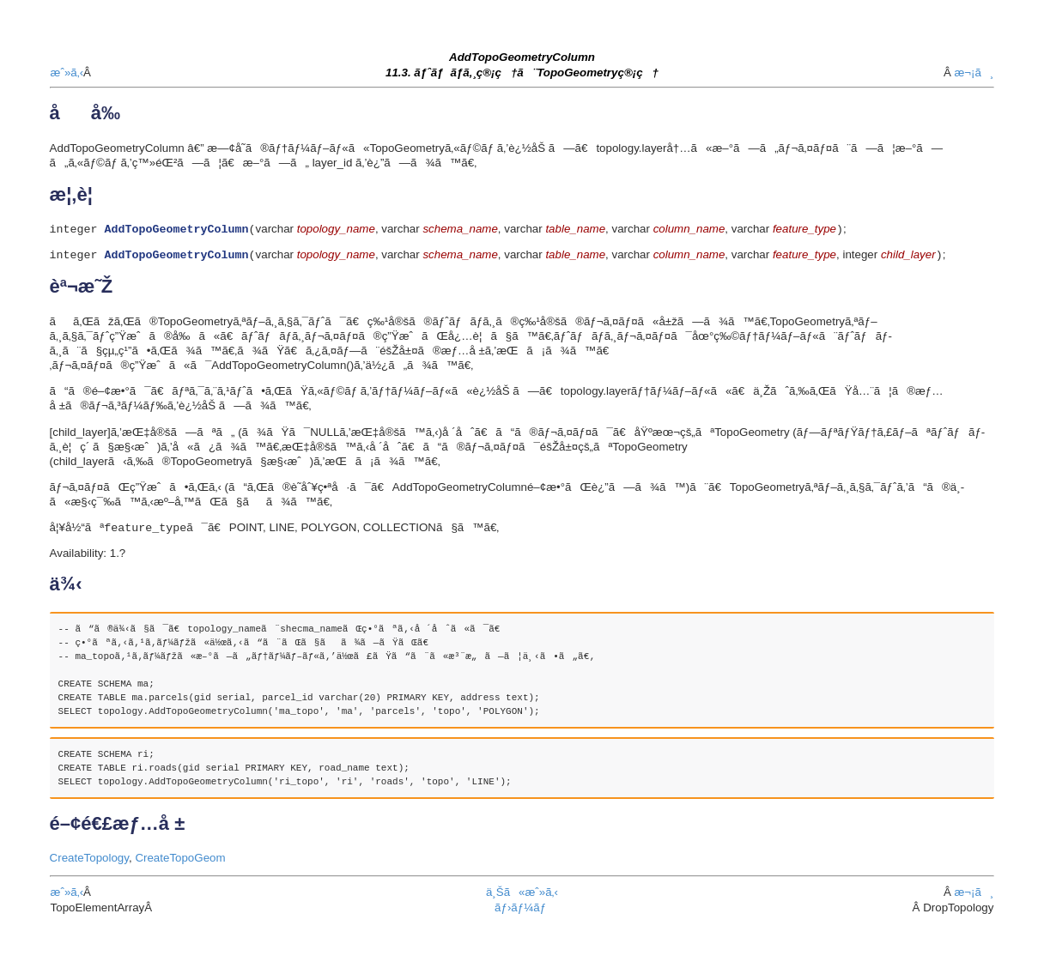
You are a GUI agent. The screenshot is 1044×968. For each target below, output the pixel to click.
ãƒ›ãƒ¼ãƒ (522, 911)
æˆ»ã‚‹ (67, 72)
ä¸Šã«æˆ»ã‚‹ (522, 896)
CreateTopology (89, 862)
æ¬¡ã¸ (973, 72)
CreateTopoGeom (180, 862)
